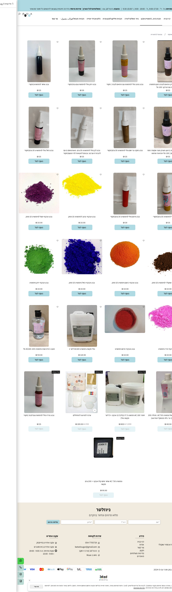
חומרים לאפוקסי (163, 559)
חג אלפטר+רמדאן (162, 547)
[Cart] (6, 14)
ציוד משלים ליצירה (114, 18)
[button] (150, 95)
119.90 (65, 354)
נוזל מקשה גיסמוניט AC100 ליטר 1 (64, 348)
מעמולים (166, 550)
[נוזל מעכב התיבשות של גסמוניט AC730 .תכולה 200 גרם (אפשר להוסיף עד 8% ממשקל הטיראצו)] (150, 412)
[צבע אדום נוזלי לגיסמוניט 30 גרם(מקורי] (107, 213)
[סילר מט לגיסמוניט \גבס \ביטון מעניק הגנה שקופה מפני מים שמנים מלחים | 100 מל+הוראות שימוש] (150, 147)
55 (152, 90)
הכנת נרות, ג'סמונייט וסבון (133, 18)
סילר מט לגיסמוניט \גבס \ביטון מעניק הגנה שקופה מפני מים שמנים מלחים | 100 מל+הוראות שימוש (150, 152)
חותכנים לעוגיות (163, 541)
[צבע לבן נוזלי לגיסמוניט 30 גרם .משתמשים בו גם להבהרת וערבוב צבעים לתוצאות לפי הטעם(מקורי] (64, 147)
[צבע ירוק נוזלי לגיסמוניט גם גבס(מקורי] (64, 81)
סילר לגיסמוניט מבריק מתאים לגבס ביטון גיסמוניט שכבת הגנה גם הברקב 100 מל (150, 86)
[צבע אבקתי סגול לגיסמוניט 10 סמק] (21, 212)
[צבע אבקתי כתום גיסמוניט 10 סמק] (107, 271)
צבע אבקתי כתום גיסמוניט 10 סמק (107, 282)
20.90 (65, 222)
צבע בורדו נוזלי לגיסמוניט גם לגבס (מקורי (21, 415)
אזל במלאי (167, 372)
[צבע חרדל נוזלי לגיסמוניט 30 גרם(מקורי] (150, 213)
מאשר (19, 587)
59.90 (22, 354)
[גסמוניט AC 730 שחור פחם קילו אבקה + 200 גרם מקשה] (86, 456)
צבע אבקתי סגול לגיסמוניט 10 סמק (21, 216)
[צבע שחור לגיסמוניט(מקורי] (21, 81)
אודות (124, 544)
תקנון (124, 550)
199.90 (63, 424)
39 (65, 90)
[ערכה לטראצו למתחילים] (64, 412)
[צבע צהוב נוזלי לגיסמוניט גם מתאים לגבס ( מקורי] (107, 81)
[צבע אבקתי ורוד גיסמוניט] (150, 329)
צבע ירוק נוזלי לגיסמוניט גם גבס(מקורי (64, 84)
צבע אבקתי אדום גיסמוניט (107, 348)
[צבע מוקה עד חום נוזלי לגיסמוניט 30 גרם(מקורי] (107, 147)
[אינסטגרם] (3, 575)
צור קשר (37, 18)
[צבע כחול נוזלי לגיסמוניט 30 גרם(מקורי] (21, 147)
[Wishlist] (9, 14)
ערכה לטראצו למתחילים (64, 415)
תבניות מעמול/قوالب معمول (55, 18)
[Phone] (3, 568)
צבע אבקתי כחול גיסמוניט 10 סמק (64, 282)
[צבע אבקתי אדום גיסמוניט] (107, 332)
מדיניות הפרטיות (121, 588)
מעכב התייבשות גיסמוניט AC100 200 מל (21, 348)
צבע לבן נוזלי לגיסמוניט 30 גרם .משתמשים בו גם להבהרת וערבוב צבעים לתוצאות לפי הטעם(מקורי (64, 152)
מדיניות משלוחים (120, 553)
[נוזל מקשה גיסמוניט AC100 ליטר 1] (64, 346)
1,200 (111, 424)
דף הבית (149, 18)
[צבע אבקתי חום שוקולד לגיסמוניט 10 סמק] (150, 278)
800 (105, 424)
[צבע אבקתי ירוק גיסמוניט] (21, 278)
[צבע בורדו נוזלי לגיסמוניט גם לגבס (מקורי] (21, 412)
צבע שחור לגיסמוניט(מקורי (21, 84)
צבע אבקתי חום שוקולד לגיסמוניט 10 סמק (150, 282)
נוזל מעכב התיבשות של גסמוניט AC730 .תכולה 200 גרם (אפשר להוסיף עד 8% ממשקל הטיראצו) (150, 417)
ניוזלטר (86, 510)
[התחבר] (14, 14)
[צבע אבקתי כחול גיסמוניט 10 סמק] (64, 273)
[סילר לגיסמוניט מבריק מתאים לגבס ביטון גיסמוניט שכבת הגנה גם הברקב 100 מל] (150, 81)
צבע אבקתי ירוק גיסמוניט (21, 282)
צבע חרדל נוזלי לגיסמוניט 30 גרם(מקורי (150, 216)
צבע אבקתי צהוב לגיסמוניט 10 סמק (64, 216)
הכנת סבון (165, 556)
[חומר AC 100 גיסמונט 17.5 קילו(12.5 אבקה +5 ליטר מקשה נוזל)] (107, 412)
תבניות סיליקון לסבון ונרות (95, 18)
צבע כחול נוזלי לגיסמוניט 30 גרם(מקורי (21, 150)
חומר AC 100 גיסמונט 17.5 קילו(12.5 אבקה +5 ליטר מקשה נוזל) (107, 417)
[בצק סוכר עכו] (163, 18)
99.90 (87, 490)
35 (109, 90)
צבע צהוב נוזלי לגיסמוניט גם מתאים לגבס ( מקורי (107, 84)
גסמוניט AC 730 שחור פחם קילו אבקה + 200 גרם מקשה (86, 483)
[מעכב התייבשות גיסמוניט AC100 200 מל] (21, 346)
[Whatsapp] (3, 562)
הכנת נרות (165, 553)
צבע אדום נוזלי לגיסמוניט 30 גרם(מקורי (107, 216)
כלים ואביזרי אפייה (76, 18)
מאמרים (123, 556)
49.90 (151, 424)
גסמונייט (163, 29)
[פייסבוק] (3, 582)
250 (69, 424)
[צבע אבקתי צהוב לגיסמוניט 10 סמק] (64, 197)
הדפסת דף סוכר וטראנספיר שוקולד (155, 544)
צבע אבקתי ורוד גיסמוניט (150, 348)
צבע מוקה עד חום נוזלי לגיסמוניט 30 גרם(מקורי (107, 150)
